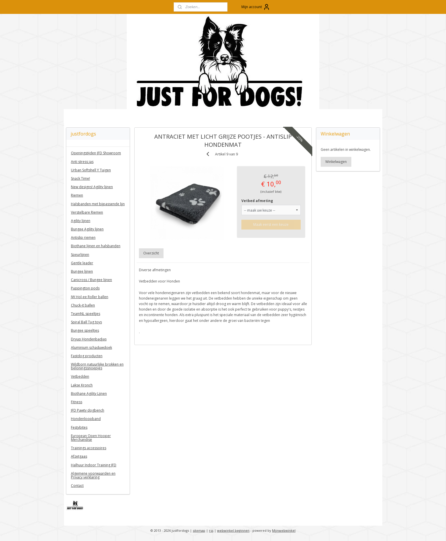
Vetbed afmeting (257, 200)
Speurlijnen (80, 254)
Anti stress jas (82, 161)
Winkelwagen (336, 161)
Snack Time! (80, 178)
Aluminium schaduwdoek (91, 347)
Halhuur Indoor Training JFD (93, 465)
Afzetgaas (79, 456)
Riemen (77, 195)
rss (211, 530)
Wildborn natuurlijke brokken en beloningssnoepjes (97, 366)
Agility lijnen (80, 220)
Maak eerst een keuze (271, 224)
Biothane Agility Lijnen (89, 393)
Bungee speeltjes (85, 330)
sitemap (199, 530)
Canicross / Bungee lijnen (91, 279)
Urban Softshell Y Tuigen (91, 170)
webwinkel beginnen (233, 530)
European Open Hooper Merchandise (91, 437)
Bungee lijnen (82, 271)
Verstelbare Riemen (87, 212)
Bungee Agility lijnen (87, 229)
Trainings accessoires (88, 447)
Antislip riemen (83, 237)
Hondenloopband (86, 418)
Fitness (76, 401)
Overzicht (151, 253)
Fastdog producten (86, 355)
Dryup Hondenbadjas (89, 339)
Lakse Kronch (82, 385)
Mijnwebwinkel (284, 530)
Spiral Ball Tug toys (86, 322)
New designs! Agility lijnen (92, 186)
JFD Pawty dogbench (87, 410)
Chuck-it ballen (83, 305)
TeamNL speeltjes (85, 313)
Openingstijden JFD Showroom (96, 153)
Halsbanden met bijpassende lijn (98, 203)
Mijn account (255, 6)
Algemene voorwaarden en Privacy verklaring (93, 475)
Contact (77, 485)
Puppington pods (85, 288)
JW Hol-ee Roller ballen (89, 296)
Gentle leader (82, 263)
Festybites (79, 427)
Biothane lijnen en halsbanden (95, 245)
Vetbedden (80, 376)
